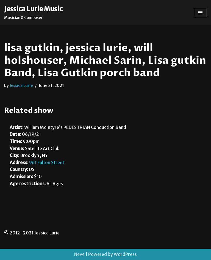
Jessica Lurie (21, 85)
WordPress (125, 254)
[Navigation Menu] (200, 12)
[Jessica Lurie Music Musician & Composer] (33, 12)
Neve (79, 254)
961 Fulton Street (46, 162)
